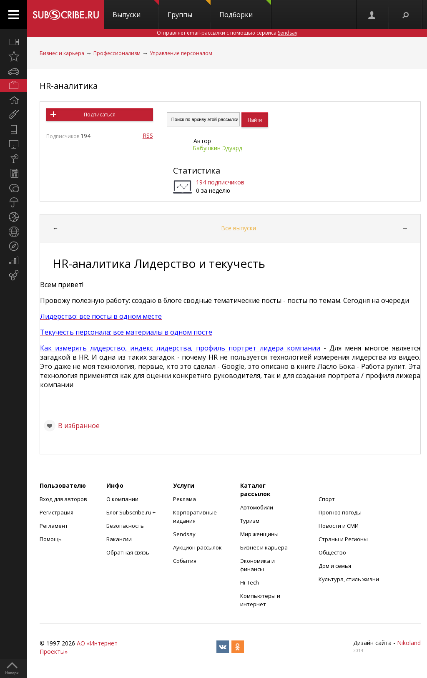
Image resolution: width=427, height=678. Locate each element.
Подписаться (100, 114)
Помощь (51, 539)
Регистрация (56, 512)
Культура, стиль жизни (349, 579)
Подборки (245, 9)
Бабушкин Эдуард (217, 148)
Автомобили (256, 507)
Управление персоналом (181, 53)
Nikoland (409, 643)
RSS (148, 135)
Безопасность (125, 525)
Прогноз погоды (340, 512)
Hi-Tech (249, 582)
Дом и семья (335, 566)
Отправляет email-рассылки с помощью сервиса (227, 32)
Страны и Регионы (343, 539)
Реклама (184, 499)
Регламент (54, 525)
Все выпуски (238, 228)
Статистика (196, 170)
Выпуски (136, 9)
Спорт (327, 499)
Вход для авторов (63, 499)
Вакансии (119, 539)
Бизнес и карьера (62, 53)
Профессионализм (117, 53)
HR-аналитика (69, 85)
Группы (189, 9)
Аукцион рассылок (197, 547)
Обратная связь (127, 552)
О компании (122, 499)
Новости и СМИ (339, 525)
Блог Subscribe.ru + (131, 512)
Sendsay (184, 534)
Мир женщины (259, 534)
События (184, 561)
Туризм (249, 520)
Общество (332, 552)
